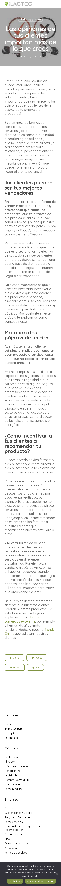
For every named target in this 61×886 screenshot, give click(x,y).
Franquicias (12, 733)
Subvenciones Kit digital (19, 812)
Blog (7, 839)
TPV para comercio (16, 766)
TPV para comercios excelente (24, 619)
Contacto (10, 808)
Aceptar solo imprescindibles (40, 881)
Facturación (12, 757)
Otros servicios (14, 822)
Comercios (11, 724)
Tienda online (12, 770)
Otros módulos (14, 789)
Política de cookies (16, 852)
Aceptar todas (15, 881)
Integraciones (13, 784)
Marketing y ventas (30, 19)
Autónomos (12, 737)
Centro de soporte (16, 834)
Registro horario (14, 775)
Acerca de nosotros (16, 843)
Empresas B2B (13, 728)
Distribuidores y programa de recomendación (22, 828)
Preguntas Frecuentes (18, 817)
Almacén (10, 761)
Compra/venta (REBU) (18, 779)
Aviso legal (11, 848)
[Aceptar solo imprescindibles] (57, 874)
